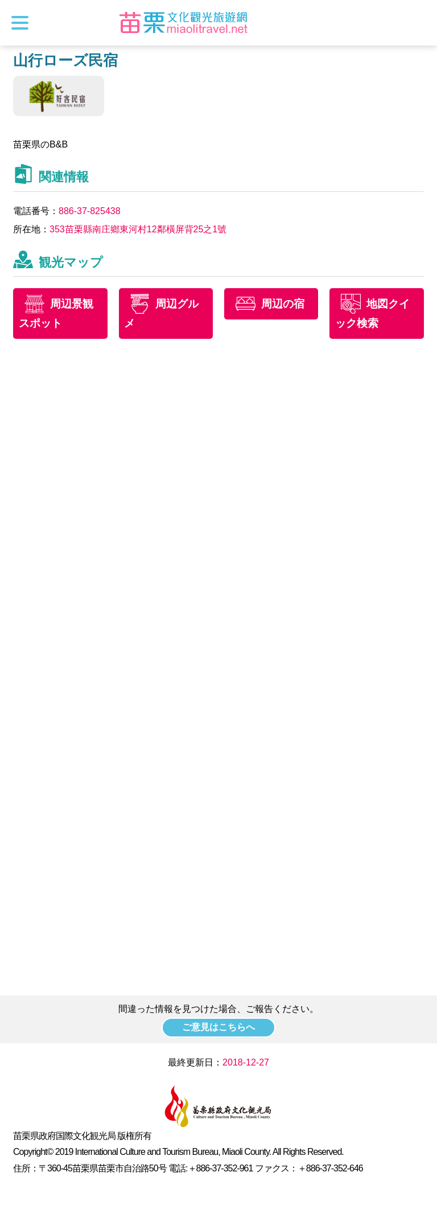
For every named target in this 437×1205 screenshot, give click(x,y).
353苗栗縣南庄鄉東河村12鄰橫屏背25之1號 (138, 229)
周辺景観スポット (56, 314)
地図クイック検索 (372, 314)
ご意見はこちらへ (218, 1027)
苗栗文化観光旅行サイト (184, 23)
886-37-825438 (90, 211)
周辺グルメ (162, 314)
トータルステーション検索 (418, 22)
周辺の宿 (282, 304)
